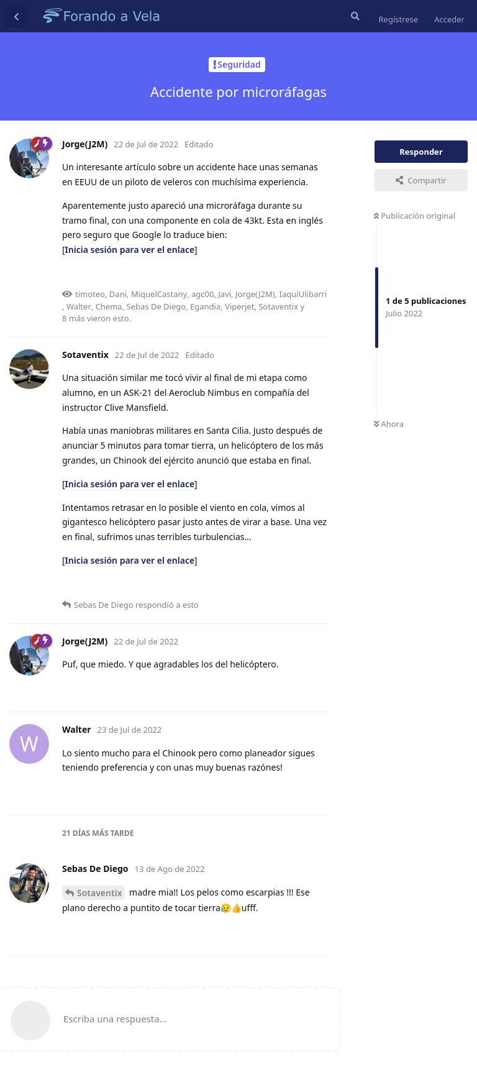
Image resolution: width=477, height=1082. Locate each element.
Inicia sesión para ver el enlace (130, 249)
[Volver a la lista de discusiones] (16, 16)
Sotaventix (99, 893)
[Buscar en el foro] (354, 16)
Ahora (389, 423)
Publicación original (414, 215)
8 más (73, 318)
